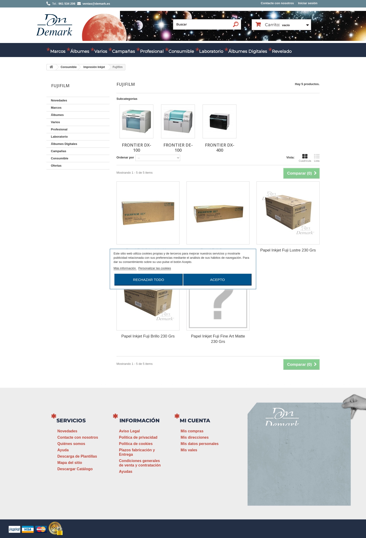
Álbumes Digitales (247, 51)
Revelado (282, 51)
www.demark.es (288, 481)
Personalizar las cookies (154, 268)
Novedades (59, 100)
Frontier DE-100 (178, 147)
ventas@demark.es (282, 473)
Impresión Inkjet (94, 67)
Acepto (217, 280)
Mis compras (192, 431)
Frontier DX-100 (136, 147)
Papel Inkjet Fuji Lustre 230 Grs (288, 250)
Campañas (123, 51)
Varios (100, 51)
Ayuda (63, 450)
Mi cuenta (195, 420)
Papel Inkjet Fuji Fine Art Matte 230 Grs (218, 339)
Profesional (152, 51)
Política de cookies (136, 444)
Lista (317, 158)
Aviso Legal (129, 431)
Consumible (181, 51)
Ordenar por (125, 157)
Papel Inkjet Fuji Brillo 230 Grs (148, 336)
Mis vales (189, 450)
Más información (125, 268)
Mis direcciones (195, 437)
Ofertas (56, 165)
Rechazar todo (148, 280)
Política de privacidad (138, 437)
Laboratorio (211, 51)
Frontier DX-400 (219, 147)
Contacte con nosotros (277, 3)
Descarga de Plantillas (77, 456)
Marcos (57, 51)
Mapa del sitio (69, 463)
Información (140, 420)
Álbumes (79, 51)
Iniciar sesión (307, 3)
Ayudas (125, 471)
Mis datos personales (200, 444)
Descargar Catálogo (75, 469)
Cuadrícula (305, 158)
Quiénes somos (71, 444)
